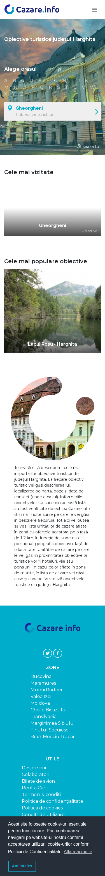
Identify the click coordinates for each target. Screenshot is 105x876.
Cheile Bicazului (48, 709)
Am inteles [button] (22, 866)
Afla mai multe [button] (78, 851)
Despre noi (34, 767)
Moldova (40, 703)
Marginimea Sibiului (52, 723)
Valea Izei (41, 696)
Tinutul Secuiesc (49, 730)
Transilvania (44, 716)
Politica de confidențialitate (52, 801)
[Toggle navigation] (94, 9)
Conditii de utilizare (43, 814)
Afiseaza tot (89, 146)
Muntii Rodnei (46, 689)
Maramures (43, 683)
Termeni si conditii (42, 794)
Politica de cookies (42, 808)
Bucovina (41, 676)
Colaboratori (35, 774)
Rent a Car (33, 787)
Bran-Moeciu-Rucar (53, 736)
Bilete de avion (38, 781)
